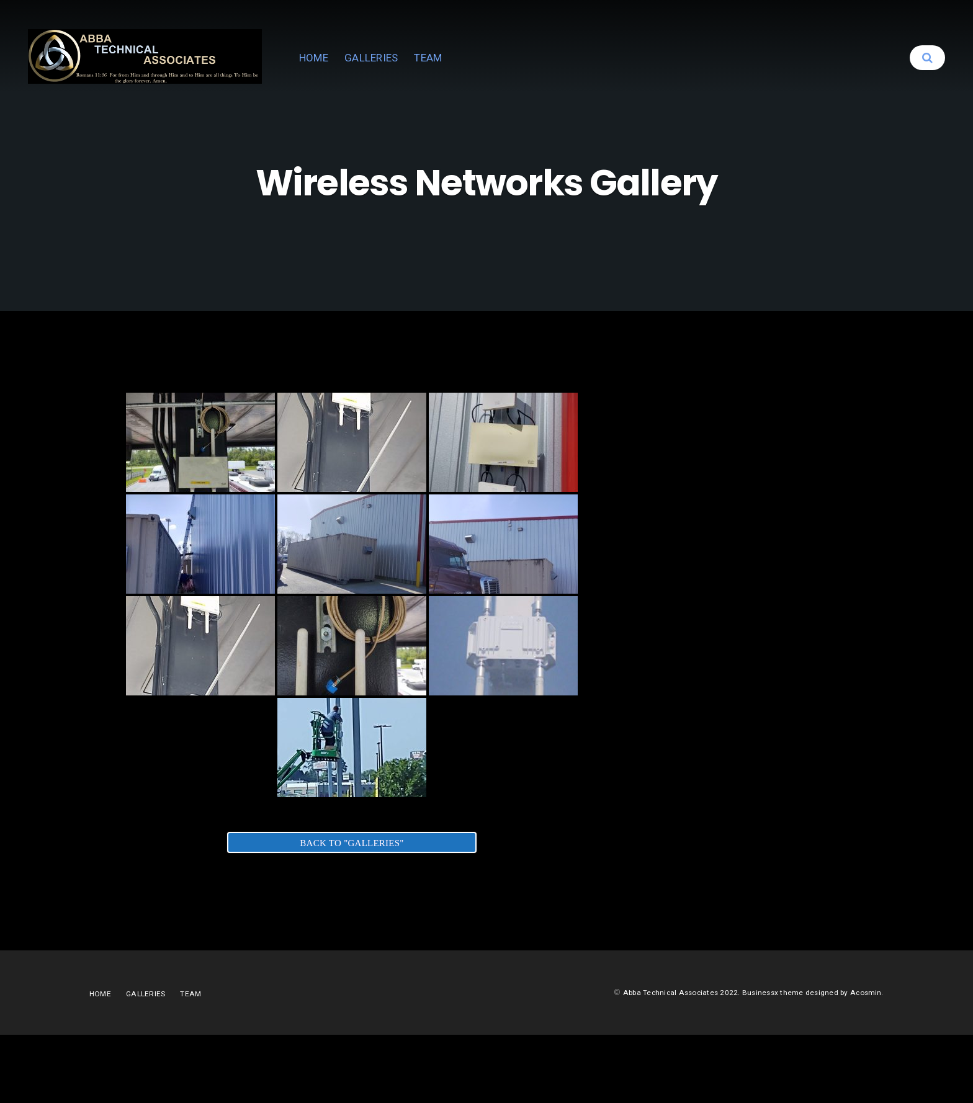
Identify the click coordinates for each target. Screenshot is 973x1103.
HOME (434, 74)
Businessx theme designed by (791, 1060)
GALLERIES (491, 74)
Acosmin (865, 1060)
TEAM (549, 74)
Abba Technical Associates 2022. (670, 1060)
